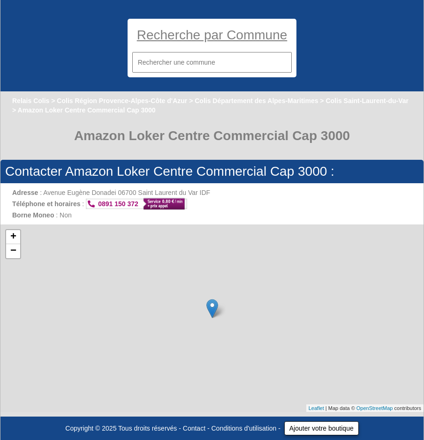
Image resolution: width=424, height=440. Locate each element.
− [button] (13, 251)
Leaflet (316, 408)
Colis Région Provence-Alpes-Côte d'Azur (122, 100)
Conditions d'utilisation (244, 428)
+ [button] (13, 237)
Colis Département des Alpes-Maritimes (256, 100)
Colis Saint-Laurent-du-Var (367, 100)
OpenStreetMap (374, 408)
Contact (194, 428)
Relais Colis (30, 100)
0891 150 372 (118, 204)
